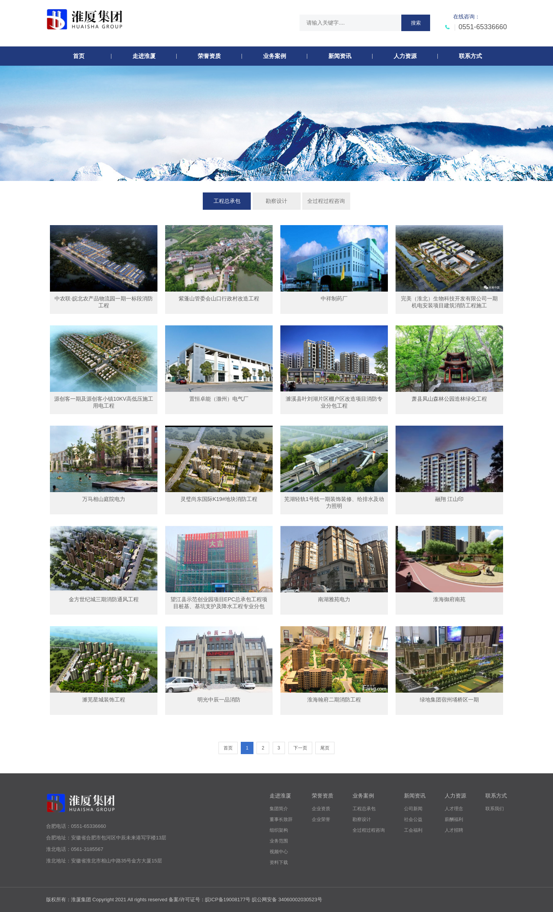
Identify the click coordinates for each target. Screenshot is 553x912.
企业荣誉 (321, 819)
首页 (228, 748)
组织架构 (279, 830)
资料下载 (279, 862)
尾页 (324, 748)
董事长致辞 (281, 819)
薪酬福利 (454, 819)
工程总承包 (227, 201)
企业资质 (321, 808)
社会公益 (413, 819)
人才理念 (454, 808)
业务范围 (279, 841)
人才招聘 (454, 830)
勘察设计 (276, 201)
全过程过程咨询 (326, 201)
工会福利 (413, 830)
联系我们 (494, 808)
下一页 (300, 748)
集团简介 (279, 808)
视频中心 (279, 851)
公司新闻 (413, 808)
